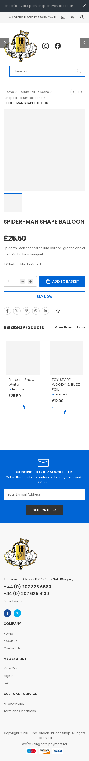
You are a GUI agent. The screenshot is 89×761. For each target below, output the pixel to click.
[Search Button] (79, 71)
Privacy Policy (14, 703)
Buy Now (44, 296)
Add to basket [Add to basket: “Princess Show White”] (23, 406)
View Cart (11, 668)
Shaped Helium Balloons (23, 98)
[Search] (47, 71)
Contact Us (63, 17)
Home (9, 92)
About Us (10, 641)
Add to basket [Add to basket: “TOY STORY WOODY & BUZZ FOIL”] (66, 411)
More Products (67, 327)
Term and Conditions (20, 711)
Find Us (73, 17)
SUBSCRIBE (42, 510)
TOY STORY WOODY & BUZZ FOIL (66, 384)
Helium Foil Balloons (34, 92)
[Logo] (21, 46)
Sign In (9, 676)
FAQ (82, 17)
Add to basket (65, 281)
